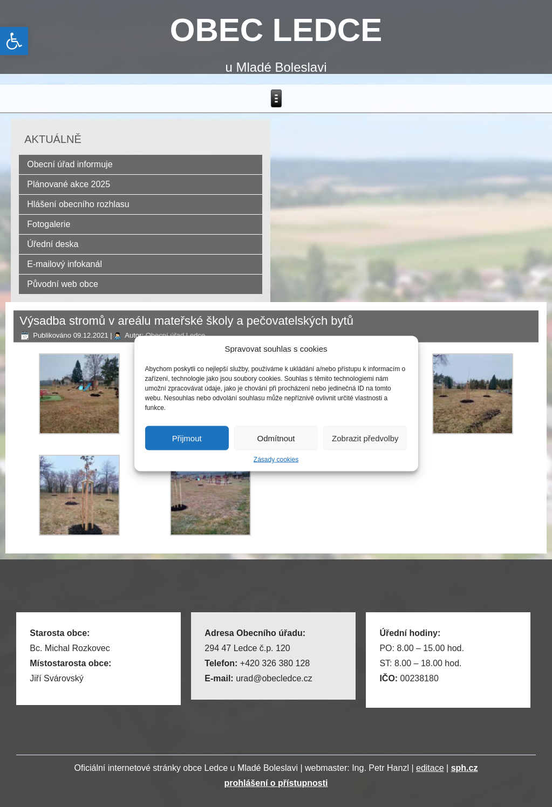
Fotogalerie (48, 224)
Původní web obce (62, 284)
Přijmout (187, 437)
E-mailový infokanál (64, 264)
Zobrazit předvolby (365, 437)
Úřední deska (52, 244)
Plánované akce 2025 (68, 184)
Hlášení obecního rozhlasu (78, 204)
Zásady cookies (276, 459)
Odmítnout (276, 437)
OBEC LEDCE (276, 30)
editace (430, 767)
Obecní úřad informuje (69, 164)
